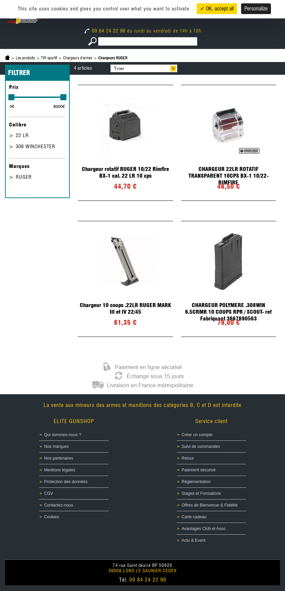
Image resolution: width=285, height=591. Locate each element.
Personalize (256, 8)
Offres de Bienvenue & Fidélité (210, 505)
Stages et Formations (201, 493)
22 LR (22, 135)
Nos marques (56, 446)
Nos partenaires (58, 458)
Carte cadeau (194, 517)
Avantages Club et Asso (204, 528)
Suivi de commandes (201, 446)
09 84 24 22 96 (105, 31)
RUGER (24, 177)
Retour (188, 458)
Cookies (51, 517)
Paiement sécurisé (199, 470)
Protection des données (66, 481)
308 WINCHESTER (35, 146)
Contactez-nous (58, 505)
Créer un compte (197, 434)
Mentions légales (59, 470)
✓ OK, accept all (217, 8)
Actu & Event (194, 540)
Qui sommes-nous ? (62, 434)
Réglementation (196, 481)
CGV (48, 493)
